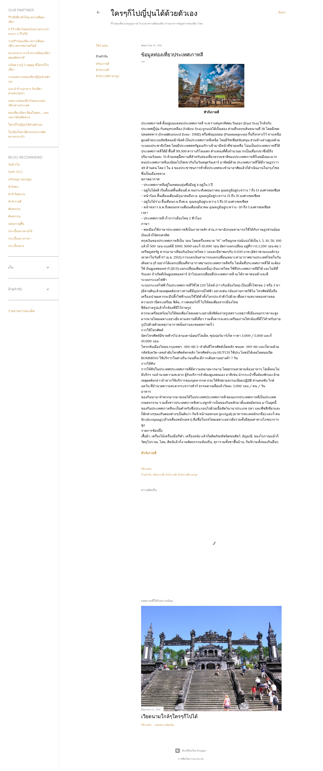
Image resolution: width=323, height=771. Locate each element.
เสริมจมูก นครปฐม (20, 179)
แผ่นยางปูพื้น (16, 224)
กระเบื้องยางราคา (19, 238)
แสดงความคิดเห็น (164, 724)
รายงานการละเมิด (21, 311)
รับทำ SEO (15, 172)
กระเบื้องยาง (16, 246)
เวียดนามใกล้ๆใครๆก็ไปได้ (169, 716)
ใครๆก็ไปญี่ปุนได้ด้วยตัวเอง (154, 13)
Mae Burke (197, 758)
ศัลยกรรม (14, 209)
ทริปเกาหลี (102, 64)
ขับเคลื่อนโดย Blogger (190, 750)
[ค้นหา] (282, 12)
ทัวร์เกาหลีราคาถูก (107, 76)
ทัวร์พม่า (13, 187)
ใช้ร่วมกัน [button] (102, 45)
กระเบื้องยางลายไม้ (20, 231)
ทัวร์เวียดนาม (16, 194)
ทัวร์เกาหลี (102, 70)
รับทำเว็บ (14, 164)
